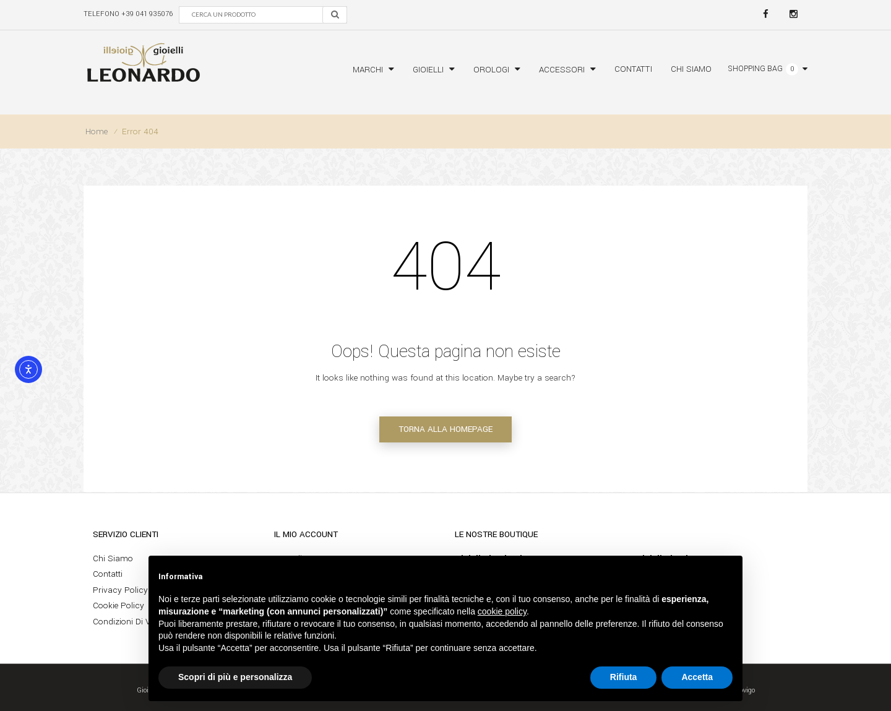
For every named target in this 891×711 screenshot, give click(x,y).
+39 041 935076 (147, 14)
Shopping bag (755, 68)
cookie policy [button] (502, 611)
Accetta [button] (697, 677)
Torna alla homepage (445, 429)
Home (96, 131)
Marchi (368, 69)
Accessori (562, 69)
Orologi (491, 69)
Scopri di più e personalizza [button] (235, 677)
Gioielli (428, 69)
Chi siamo (691, 69)
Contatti (633, 69)
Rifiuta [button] (623, 677)
